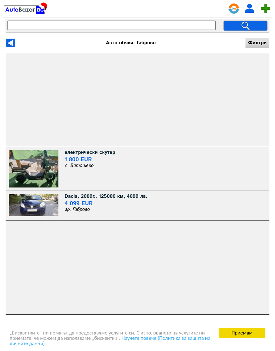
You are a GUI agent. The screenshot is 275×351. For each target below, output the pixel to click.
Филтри (257, 42)
